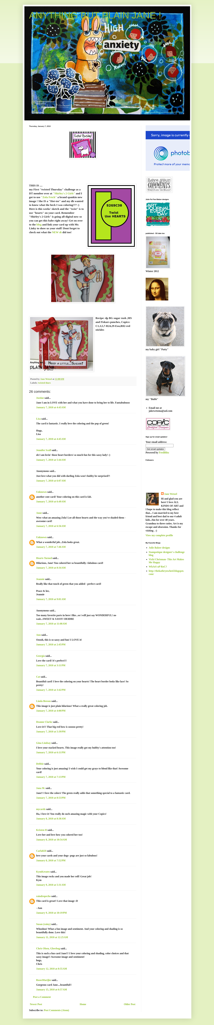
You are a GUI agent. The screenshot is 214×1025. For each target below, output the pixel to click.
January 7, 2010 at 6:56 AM (51, 526)
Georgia (40, 656)
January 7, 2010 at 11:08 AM (51, 623)
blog (38, 224)
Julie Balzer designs (159, 547)
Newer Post (36, 1004)
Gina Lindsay (43, 743)
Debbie (40, 763)
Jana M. (40, 788)
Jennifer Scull (43, 450)
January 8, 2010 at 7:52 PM (51, 860)
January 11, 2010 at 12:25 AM (52, 937)
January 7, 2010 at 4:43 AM (51, 407)
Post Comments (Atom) (56, 1010)
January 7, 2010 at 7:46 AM (51, 547)
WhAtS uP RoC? (158, 566)
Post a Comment (42, 997)
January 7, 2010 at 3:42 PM (51, 689)
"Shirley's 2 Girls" (64, 193)
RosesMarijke (43, 980)
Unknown (41, 492)
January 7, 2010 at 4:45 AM (51, 439)
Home (83, 1004)
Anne (39, 513)
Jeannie (40, 579)
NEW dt (57, 232)
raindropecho (43, 896)
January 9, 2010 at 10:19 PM (51, 912)
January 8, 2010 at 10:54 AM (51, 839)
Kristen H (41, 830)
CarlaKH (41, 850)
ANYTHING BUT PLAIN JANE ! (95, 15)
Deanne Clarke (44, 722)
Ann (38, 635)
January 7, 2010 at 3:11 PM (51, 665)
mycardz (41, 809)
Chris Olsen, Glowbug (48, 948)
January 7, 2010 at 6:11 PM (51, 752)
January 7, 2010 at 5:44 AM (51, 459)
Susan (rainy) (43, 924)
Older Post (129, 1004)
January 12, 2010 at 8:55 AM (51, 968)
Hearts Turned (44, 558)
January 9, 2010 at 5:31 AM (51, 884)
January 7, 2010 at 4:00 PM (51, 710)
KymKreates (43, 871)
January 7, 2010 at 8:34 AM (51, 567)
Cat (38, 676)
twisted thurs (44, 383)
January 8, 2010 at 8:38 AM (51, 818)
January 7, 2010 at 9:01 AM (51, 599)
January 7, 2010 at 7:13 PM (51, 777)
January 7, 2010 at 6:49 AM (51, 501)
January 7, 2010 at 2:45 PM (51, 644)
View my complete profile (159, 535)
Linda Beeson (43, 701)
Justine (40, 398)
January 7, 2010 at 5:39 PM (51, 731)
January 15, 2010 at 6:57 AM (51, 989)
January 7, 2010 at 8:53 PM (51, 797)
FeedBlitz (164, 452)
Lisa (38, 418)
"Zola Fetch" (49, 197)
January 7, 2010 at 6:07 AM (51, 480)
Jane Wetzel (170, 494)
